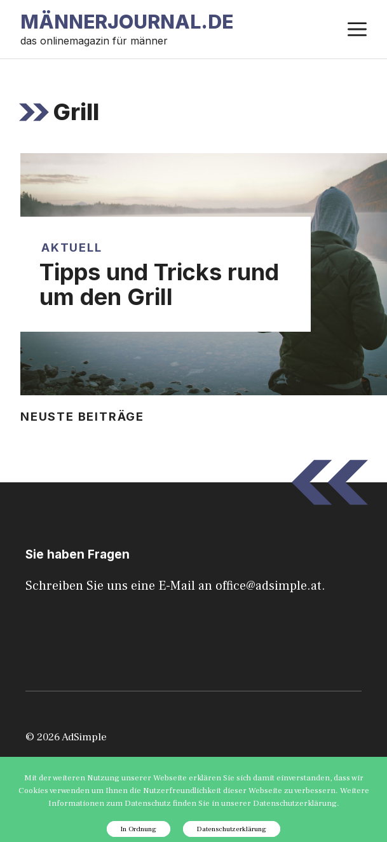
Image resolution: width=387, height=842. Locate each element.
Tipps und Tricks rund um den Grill (159, 284)
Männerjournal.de (126, 21)
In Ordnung (138, 829)
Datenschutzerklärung (231, 829)
